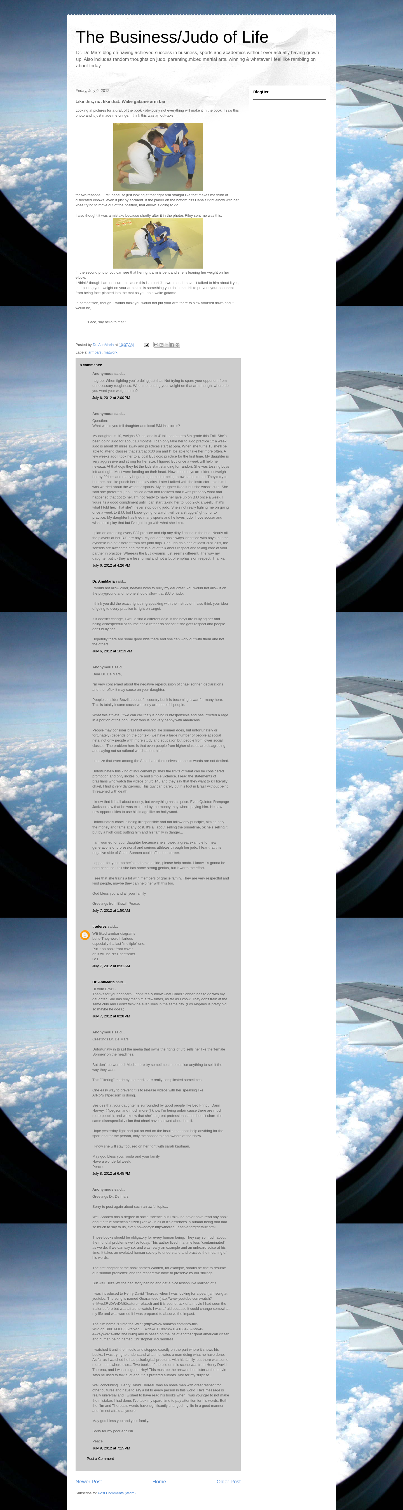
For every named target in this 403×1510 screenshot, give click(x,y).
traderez (99, 926)
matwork (110, 352)
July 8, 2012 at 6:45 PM (111, 1173)
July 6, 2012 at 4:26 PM (111, 565)
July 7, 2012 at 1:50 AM (111, 910)
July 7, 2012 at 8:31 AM (111, 966)
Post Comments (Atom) (117, 1493)
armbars (95, 352)
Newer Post (89, 1481)
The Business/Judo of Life (172, 36)
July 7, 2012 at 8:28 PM (111, 1016)
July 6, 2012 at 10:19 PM (112, 651)
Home (159, 1481)
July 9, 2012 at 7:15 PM (111, 1448)
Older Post (229, 1481)
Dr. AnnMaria (103, 581)
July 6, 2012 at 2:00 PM (111, 398)
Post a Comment (100, 1458)
